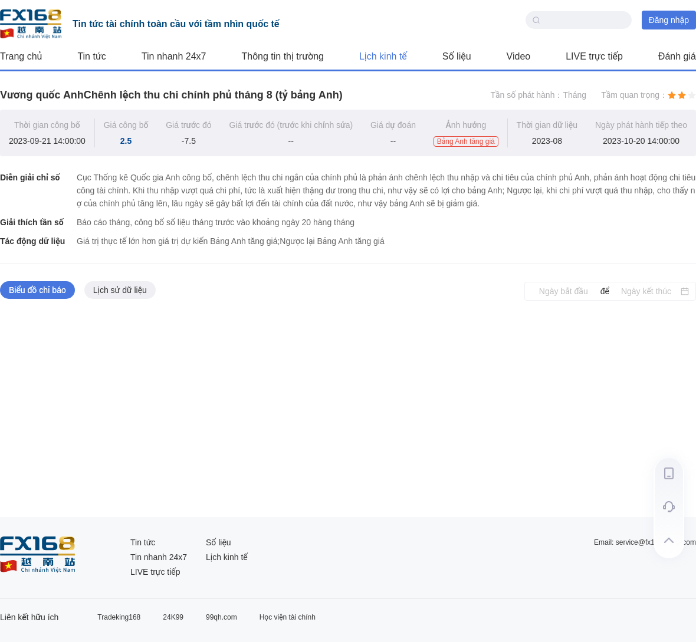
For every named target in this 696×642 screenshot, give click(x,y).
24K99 (173, 617)
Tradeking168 (118, 617)
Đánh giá (677, 56)
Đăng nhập (669, 20)
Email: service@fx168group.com (645, 542)
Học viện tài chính (288, 617)
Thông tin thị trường (283, 56)
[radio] (672, 94)
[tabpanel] (348, 409)
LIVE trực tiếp (594, 56)
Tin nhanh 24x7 (174, 56)
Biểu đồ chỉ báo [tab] (37, 290)
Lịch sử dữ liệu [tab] (120, 290)
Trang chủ (21, 56)
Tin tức (91, 56)
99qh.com (221, 617)
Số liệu (456, 56)
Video (519, 56)
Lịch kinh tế (383, 56)
